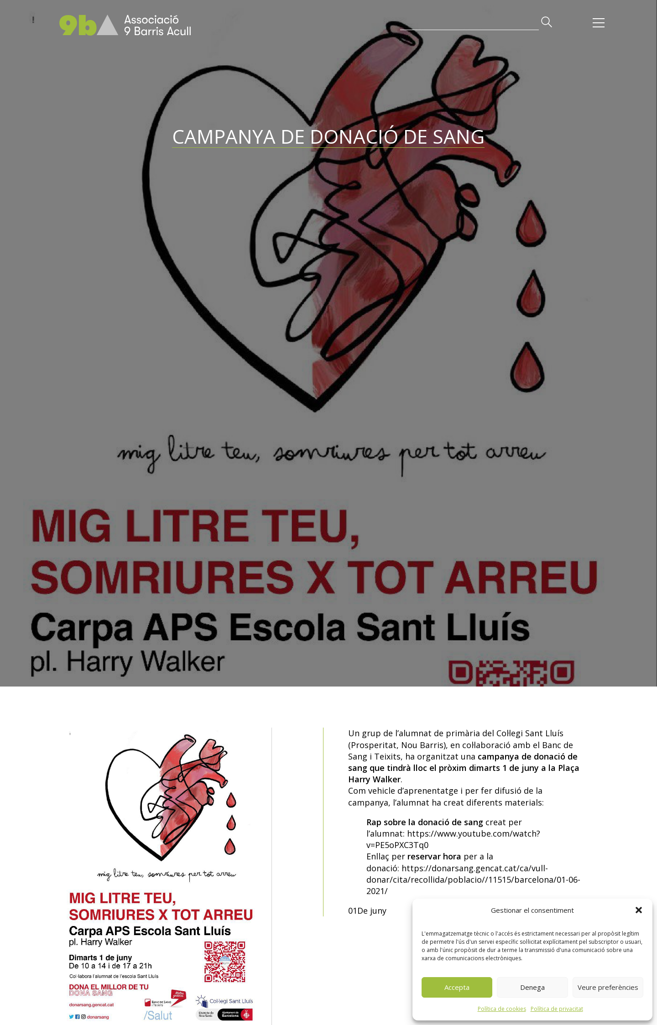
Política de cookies (502, 1009)
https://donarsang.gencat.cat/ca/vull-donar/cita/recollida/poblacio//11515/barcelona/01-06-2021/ (473, 879)
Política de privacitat (557, 1009)
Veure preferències (608, 987)
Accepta (456, 987)
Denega (532, 987)
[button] (638, 910)
